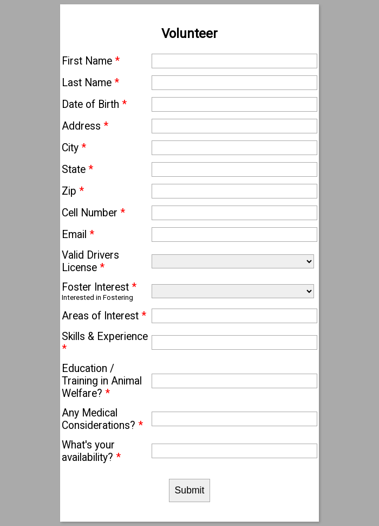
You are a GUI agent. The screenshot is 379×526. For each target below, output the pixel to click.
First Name (91, 61)
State (77, 169)
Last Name (90, 82)
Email (78, 234)
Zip (73, 191)
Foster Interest (99, 287)
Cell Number (93, 213)
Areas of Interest (104, 316)
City (74, 148)
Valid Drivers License (90, 261)
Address (85, 126)
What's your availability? (91, 451)
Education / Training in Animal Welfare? (102, 381)
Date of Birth (94, 104)
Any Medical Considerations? (102, 419)
